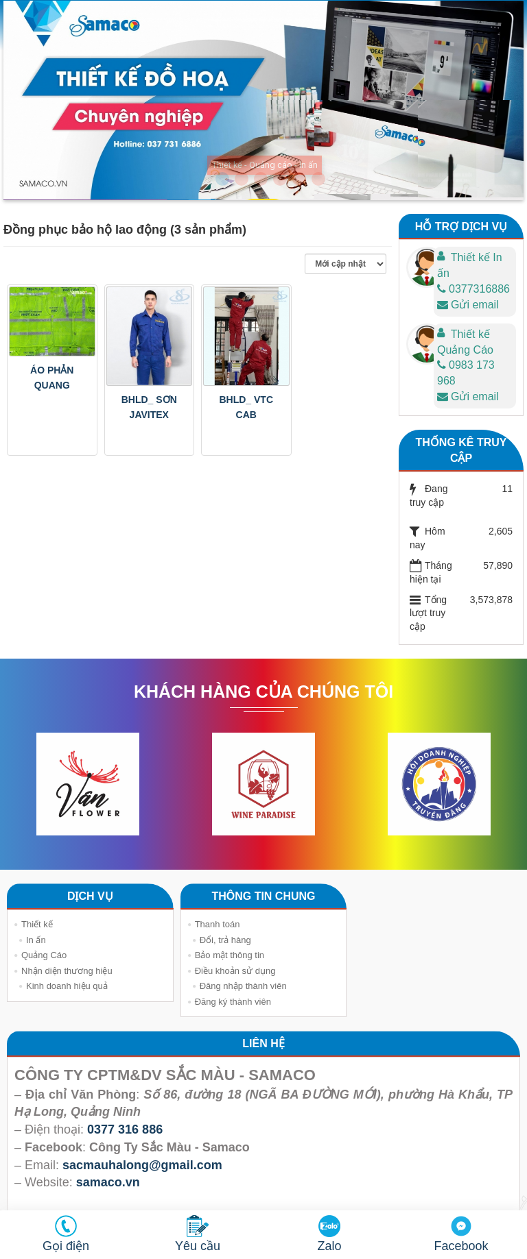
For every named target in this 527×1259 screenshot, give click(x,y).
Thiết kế (37, 924)
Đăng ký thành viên (233, 1002)
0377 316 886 (125, 1129)
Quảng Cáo (44, 955)
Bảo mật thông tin (229, 955)
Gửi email (468, 304)
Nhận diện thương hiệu (67, 971)
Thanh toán (217, 924)
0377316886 (473, 289)
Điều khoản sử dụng (235, 971)
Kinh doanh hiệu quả (67, 986)
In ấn (36, 940)
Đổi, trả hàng (225, 940)
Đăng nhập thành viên (243, 986)
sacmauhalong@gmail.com (142, 1165)
